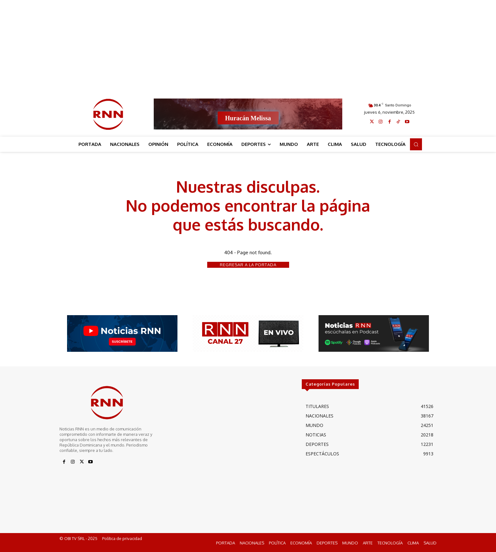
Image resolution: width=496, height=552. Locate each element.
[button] (416, 144)
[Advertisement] (248, 44)
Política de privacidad (122, 538)
